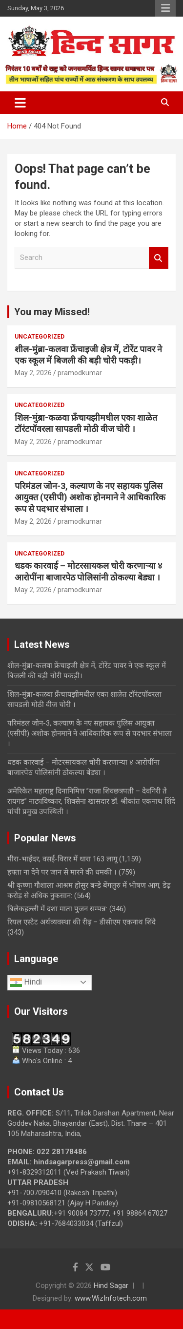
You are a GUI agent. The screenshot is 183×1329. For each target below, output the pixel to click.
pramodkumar (80, 373)
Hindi (26, 982)
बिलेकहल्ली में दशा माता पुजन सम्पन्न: (57, 908)
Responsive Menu (165, 8)
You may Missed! (52, 312)
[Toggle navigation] (20, 102)
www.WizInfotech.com (111, 1298)
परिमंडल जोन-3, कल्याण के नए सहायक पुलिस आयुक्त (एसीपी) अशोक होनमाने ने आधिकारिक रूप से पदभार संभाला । (90, 497)
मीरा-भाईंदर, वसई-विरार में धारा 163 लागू (62, 859)
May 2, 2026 (33, 373)
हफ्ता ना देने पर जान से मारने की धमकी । (62, 872)
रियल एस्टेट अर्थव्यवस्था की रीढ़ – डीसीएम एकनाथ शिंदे (82, 922)
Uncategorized (39, 336)
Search (158, 258)
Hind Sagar (111, 1285)
